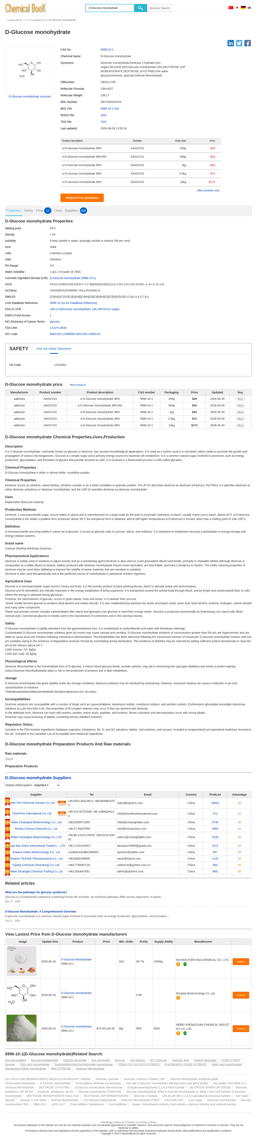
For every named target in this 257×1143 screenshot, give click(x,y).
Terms (153, 1122)
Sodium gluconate (205, 1060)
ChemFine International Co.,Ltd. (32, 813)
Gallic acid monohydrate (227, 1064)
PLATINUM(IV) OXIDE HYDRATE (185, 1064)
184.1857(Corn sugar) (105, 309)
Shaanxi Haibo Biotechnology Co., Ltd (36, 852)
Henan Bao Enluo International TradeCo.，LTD (36, 845)
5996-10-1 (107, 49)
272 (215, 813)
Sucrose (120, 1060)
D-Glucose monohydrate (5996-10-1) (73, 278)
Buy (240, 399)
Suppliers (76, 210)
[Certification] (185, 964)
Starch (9, 758)
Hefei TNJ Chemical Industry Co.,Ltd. (32, 802)
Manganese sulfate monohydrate (25, 1068)
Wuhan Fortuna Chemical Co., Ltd (36, 828)
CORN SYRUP (230, 1060)
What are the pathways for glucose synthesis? (36, 892)
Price (43, 210)
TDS (103, 121)
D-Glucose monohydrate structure (30, 96)
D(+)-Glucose (158, 1060)
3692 (215, 871)
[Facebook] (247, 43)
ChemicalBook (15, 20)
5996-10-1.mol (110, 108)
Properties (13, 210)
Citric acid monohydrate (35, 1064)
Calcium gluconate (74, 1060)
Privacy (144, 1122)
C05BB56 (69, 334)
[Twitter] (239, 43)
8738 (215, 822)
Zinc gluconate (100, 1060)
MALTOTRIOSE (61, 1068)
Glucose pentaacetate (44, 1060)
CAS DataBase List (36, 20)
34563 (215, 803)
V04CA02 (81, 334)
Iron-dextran (138, 1060)
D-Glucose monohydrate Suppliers (38, 778)
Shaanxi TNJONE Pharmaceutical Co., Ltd (36, 858)
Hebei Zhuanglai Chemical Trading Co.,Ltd (36, 871)
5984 (215, 828)
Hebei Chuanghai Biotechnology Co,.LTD (36, 837)
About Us (119, 1122)
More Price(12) (78, 385)
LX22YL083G (58, 327)
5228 (215, 837)
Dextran (10, 1064)
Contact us (132, 1122)
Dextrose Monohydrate (90, 1068)
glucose (55, 321)
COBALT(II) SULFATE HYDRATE (138, 1064)
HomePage (107, 1122)
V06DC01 (94, 334)
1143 (215, 858)
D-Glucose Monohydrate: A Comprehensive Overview (40, 911)
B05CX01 (56, 334)
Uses (58, 210)
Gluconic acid (180, 1060)
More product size (208, 190)
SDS (103, 115)
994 (215, 865)
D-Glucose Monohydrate (76, 959)
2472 (215, 845)
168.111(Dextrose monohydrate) (70, 309)
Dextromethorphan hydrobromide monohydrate (83, 1064)
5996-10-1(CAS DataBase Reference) (73, 303)
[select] (46, 785)
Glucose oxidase (15, 1060)
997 (215, 852)
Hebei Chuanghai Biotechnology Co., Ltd (36, 822)
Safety (28, 210)
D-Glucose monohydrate (76, 993)
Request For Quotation (82, 197)
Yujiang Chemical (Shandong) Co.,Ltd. (36, 865)
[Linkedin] (230, 43)
